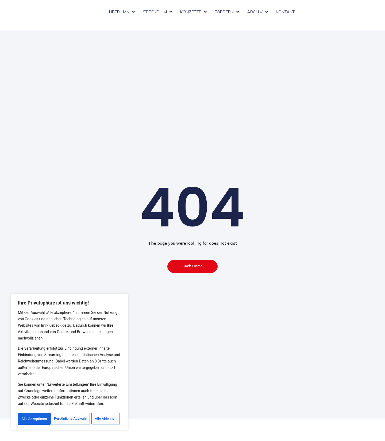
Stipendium (157, 11)
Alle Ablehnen (97, 407)
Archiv (257, 11)
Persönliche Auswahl (45, 407)
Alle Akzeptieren (69, 419)
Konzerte (193, 11)
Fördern (227, 11)
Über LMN (122, 11)
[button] (192, 266)
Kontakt (285, 11)
